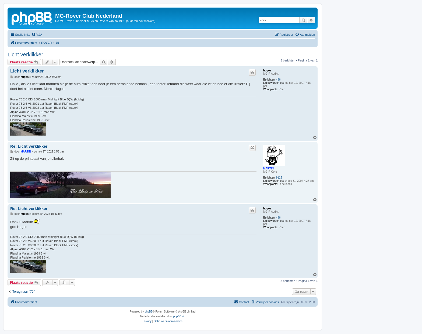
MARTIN (268, 168)
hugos (267, 70)
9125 (279, 177)
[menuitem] (36, 34)
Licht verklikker (25, 54)
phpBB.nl (178, 316)
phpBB (149, 311)
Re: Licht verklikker (28, 146)
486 (278, 79)
